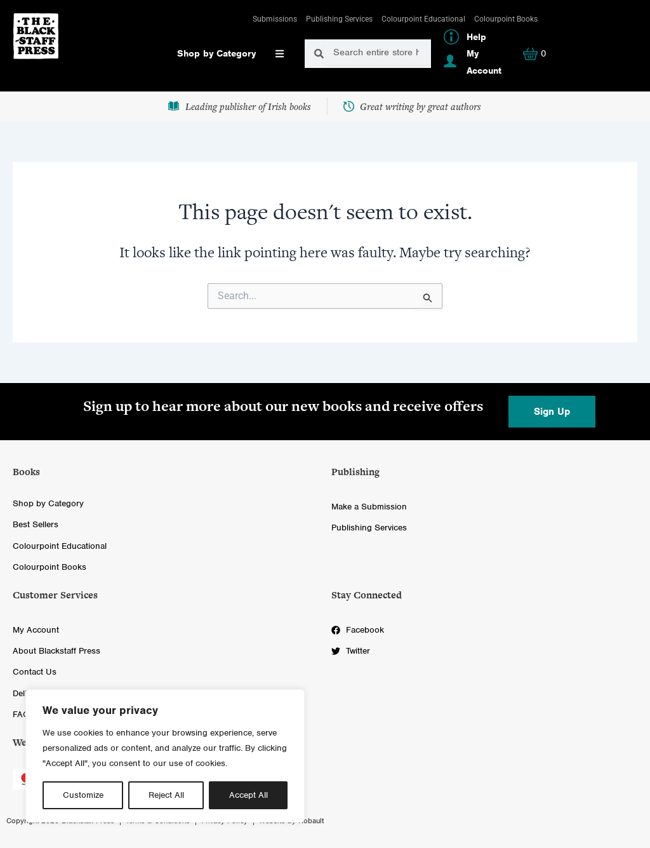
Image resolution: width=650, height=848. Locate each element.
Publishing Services (339, 19)
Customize (83, 795)
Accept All (248, 795)
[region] (165, 756)
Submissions (275, 19)
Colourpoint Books (506, 19)
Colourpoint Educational (423, 19)
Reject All (166, 795)
